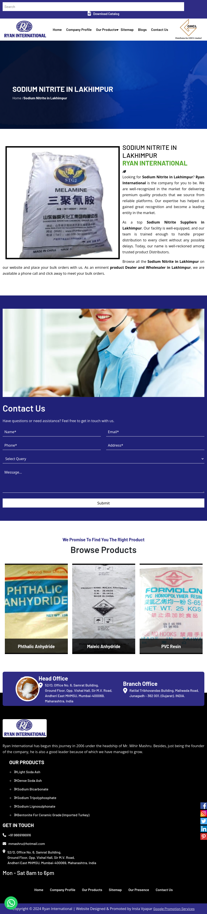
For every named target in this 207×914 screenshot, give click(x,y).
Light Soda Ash (27, 772)
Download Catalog (103, 14)
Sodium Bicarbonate (31, 789)
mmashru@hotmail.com (24, 843)
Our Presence (138, 890)
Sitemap (127, 29)
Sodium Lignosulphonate (34, 806)
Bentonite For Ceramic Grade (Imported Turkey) (51, 815)
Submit (103, 503)
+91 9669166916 (17, 835)
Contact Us (159, 29)
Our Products (106, 29)
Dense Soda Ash (28, 780)
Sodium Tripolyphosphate (35, 798)
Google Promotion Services (174, 908)
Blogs (142, 29)
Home (57, 29)
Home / (17, 98)
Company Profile (79, 29)
